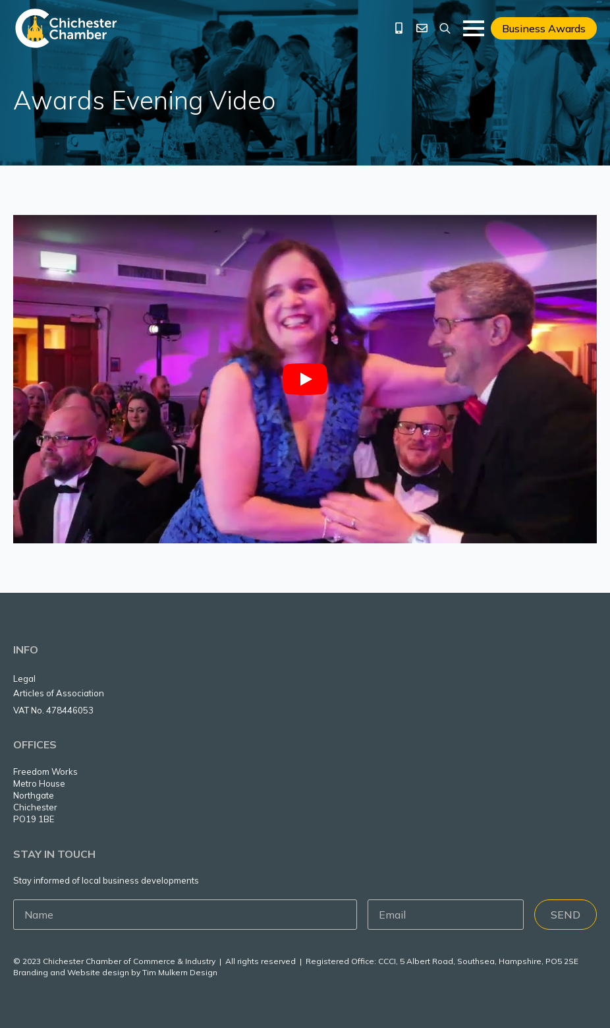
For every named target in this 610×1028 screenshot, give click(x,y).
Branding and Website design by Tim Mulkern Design (115, 972)
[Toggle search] (445, 28)
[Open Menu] (473, 28)
